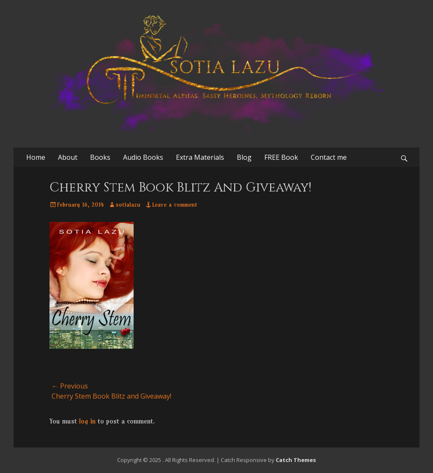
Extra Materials (200, 157)
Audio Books (143, 157)
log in (87, 421)
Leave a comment (174, 204)
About (67, 157)
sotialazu (128, 204)
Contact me (329, 157)
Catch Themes (296, 460)
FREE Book (281, 157)
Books (100, 157)
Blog (244, 157)
